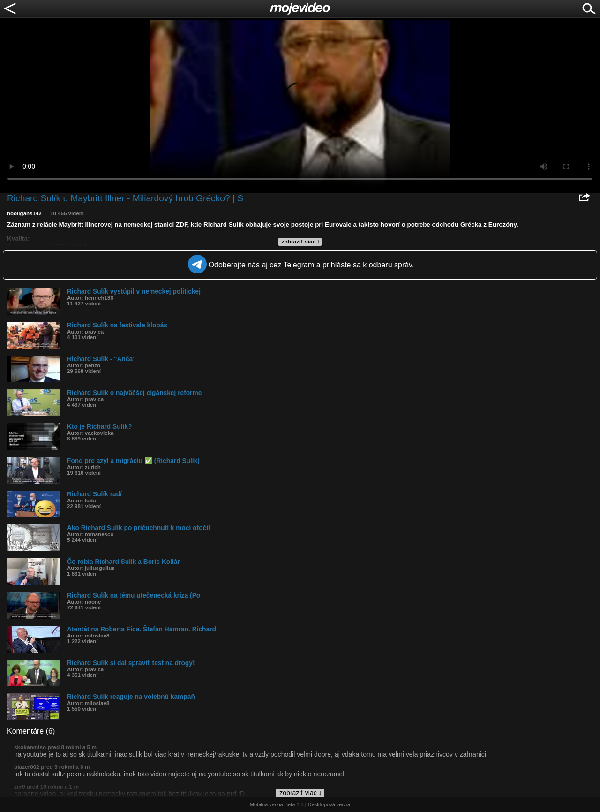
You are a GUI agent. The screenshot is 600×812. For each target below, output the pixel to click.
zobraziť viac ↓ (301, 241)
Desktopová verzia (329, 804)
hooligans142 (24, 213)
